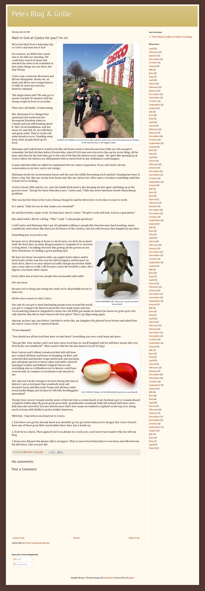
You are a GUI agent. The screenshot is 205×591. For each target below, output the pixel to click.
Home (76, 538)
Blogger (130, 577)
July (151, 69)
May (151, 76)
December (154, 59)
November (154, 97)
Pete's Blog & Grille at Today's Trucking (172, 36)
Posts (17, 559)
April (151, 48)
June (151, 73)
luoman (108, 577)
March (152, 83)
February (153, 52)
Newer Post (18, 538)
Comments (20, 564)
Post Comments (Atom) (38, 543)
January (153, 55)
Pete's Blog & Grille (41, 13)
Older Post (134, 538)
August (152, 66)
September (154, 104)
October (153, 62)
